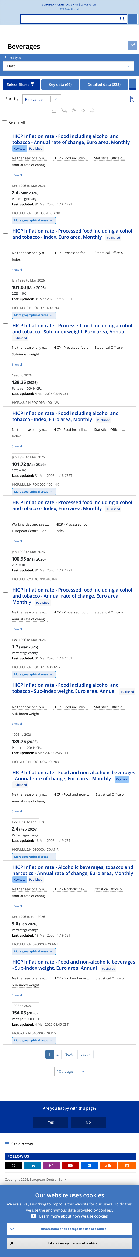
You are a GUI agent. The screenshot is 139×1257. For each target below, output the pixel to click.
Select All (17, 122)
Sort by (11, 98)
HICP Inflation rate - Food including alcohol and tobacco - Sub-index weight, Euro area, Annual (65, 688)
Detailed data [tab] (104, 84)
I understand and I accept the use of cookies (72, 1229)
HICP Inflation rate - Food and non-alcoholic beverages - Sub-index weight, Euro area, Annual (73, 965)
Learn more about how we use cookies (73, 1216)
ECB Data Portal (69, 9)
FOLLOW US (18, 1156)
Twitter (13, 1165)
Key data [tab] (60, 84)
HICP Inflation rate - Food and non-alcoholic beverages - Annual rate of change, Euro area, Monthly (73, 775)
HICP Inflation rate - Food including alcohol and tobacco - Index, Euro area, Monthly (65, 416)
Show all (17, 175)
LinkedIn (32, 1165)
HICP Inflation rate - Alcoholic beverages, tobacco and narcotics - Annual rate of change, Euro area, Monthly (72, 870)
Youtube (70, 1165)
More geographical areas (31, 220)
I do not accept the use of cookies (72, 1243)
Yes (51, 1122)
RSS (127, 1165)
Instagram (51, 1165)
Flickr (89, 1165)
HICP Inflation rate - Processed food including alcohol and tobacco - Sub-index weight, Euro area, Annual (72, 328)
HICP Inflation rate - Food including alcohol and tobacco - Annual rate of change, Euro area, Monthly (71, 139)
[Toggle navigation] (132, 19)
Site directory (22, 1144)
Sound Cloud (108, 1165)
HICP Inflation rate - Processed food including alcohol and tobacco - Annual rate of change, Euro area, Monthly (72, 596)
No (88, 1122)
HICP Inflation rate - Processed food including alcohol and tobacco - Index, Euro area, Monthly (72, 234)
